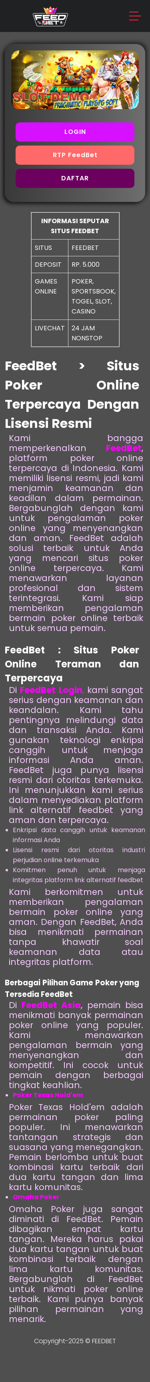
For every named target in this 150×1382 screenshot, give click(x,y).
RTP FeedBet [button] (75, 155)
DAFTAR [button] (75, 178)
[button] (135, 17)
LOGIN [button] (75, 131)
